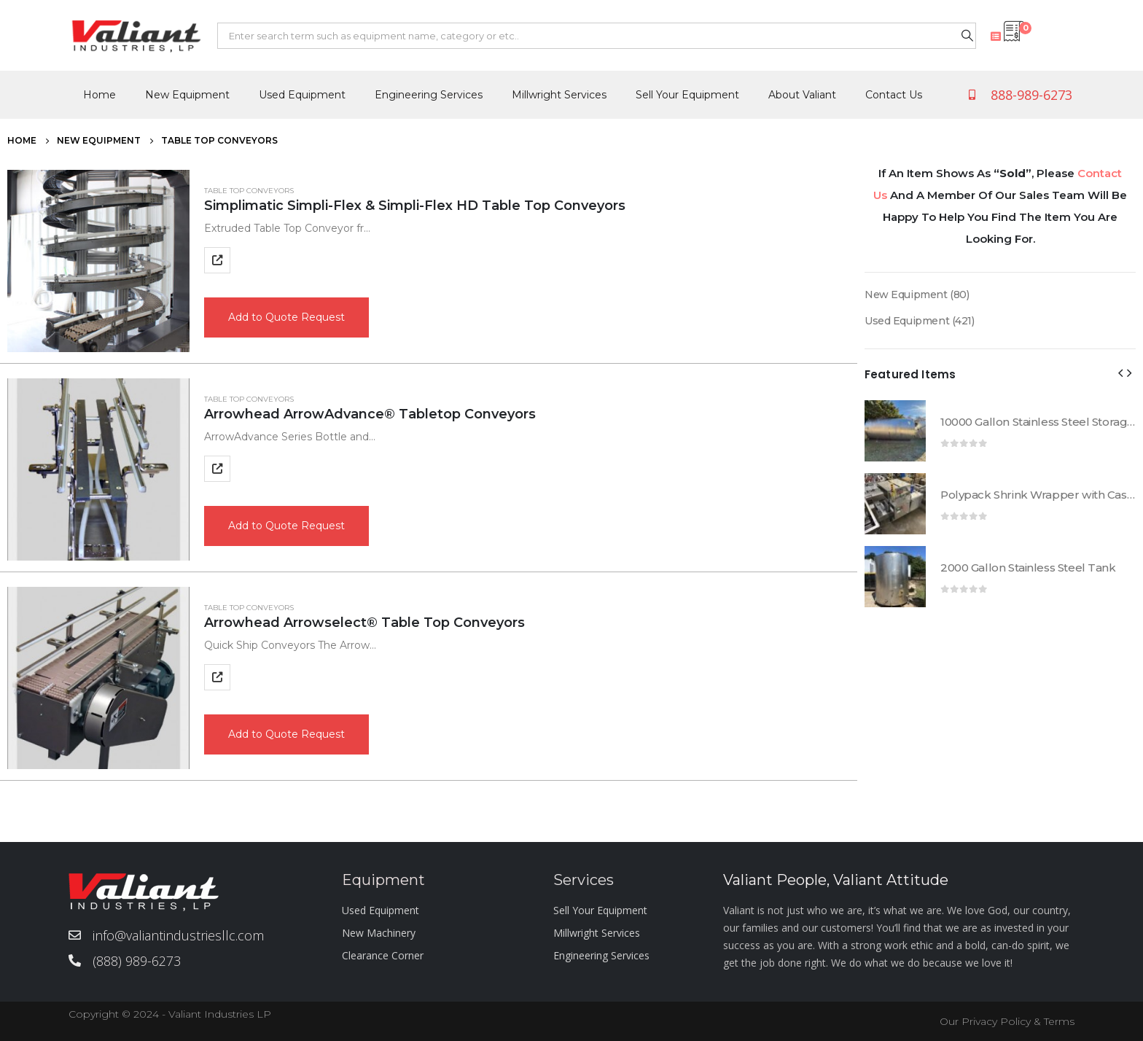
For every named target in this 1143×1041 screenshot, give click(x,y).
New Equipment (187, 94)
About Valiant (802, 94)
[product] (98, 261)
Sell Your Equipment (687, 94)
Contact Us (893, 94)
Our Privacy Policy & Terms (1007, 1021)
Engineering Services (429, 94)
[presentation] (1120, 372)
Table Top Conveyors (249, 190)
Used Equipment (302, 94)
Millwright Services (559, 94)
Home (99, 94)
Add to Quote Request (286, 317)
